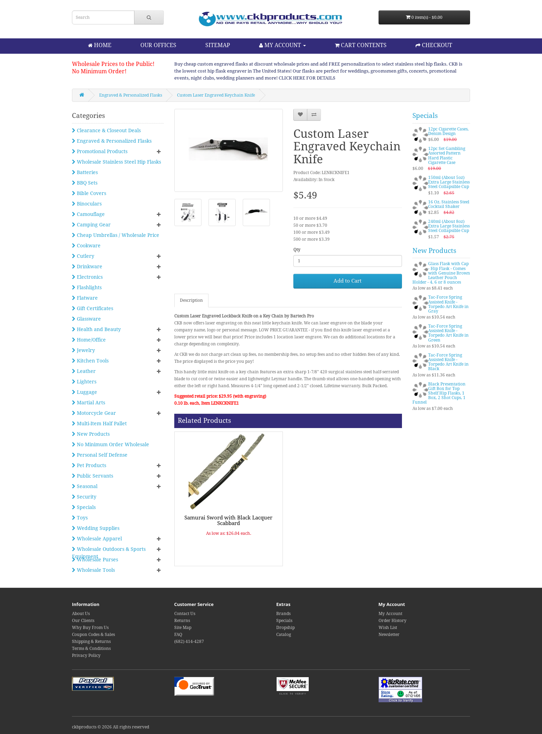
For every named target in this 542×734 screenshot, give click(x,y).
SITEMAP (217, 45)
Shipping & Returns (91, 641)
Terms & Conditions (91, 648)
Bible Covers (89, 193)
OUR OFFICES (158, 45)
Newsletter (389, 634)
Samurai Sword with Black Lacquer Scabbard (228, 521)
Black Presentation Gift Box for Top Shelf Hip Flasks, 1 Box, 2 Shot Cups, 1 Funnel (439, 393)
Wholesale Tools (93, 570)
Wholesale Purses (95, 559)
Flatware (85, 298)
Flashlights (87, 287)
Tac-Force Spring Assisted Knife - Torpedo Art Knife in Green (448, 333)
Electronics (87, 277)
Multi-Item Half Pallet (99, 423)
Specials (84, 507)
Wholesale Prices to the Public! (113, 64)
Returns (182, 620)
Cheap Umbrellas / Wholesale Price (115, 235)
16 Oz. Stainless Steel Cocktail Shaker (448, 204)
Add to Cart (347, 281)
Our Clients (83, 620)
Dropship (285, 627)
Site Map (182, 627)
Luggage (84, 392)
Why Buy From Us (90, 627)
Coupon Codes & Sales (93, 634)
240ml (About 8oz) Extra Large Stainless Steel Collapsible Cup (449, 226)
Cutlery (83, 256)
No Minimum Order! (99, 71)
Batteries (85, 172)
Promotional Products (99, 151)
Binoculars (87, 204)
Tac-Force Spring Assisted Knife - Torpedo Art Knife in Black (448, 362)
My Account (390, 613)
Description (191, 300)
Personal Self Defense (99, 455)
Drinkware (87, 266)
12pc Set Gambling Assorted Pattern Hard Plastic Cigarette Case (446, 155)
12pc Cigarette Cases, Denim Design (448, 131)
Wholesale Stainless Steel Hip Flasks (116, 162)
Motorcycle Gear (94, 413)
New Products (91, 434)
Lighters (84, 381)
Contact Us (184, 613)
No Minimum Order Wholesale (110, 444)
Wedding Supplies (95, 528)
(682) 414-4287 (189, 641)
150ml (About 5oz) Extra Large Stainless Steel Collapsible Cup (449, 182)
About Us (81, 613)
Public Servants (92, 476)
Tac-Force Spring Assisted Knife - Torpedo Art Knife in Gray (448, 304)
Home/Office (89, 340)
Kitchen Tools (90, 361)
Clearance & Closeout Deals (106, 130)
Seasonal (84, 486)
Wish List (388, 627)
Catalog (283, 634)
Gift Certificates (92, 308)
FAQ (178, 634)
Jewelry (83, 350)
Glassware (86, 319)
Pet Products (89, 465)
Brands (283, 613)
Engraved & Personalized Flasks (130, 95)
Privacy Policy (86, 655)
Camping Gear (91, 224)
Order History (392, 620)
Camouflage (88, 214)
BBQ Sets (84, 183)
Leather (84, 371)
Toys (80, 517)
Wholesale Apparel (97, 538)
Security (84, 497)
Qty (296, 249)
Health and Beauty (96, 329)
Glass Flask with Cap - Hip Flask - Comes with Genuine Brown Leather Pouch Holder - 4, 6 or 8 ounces (441, 273)
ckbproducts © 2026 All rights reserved (110, 727)
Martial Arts (88, 402)
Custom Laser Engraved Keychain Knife (216, 95)
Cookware (86, 245)
